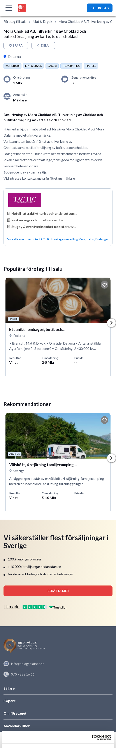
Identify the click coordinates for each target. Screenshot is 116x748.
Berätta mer (58, 591)
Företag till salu (15, 21)
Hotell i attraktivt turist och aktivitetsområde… (42, 213)
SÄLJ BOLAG (100, 8)
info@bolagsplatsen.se (24, 663)
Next (111, 322)
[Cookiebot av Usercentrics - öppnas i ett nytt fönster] (92, 737)
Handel (91, 65)
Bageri (52, 65)
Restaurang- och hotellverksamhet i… (38, 220)
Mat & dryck (42, 21)
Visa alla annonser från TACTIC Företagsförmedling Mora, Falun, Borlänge (57, 239)
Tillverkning (71, 65)
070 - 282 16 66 (19, 674)
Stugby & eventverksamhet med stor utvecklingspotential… (42, 227)
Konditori (12, 65)
